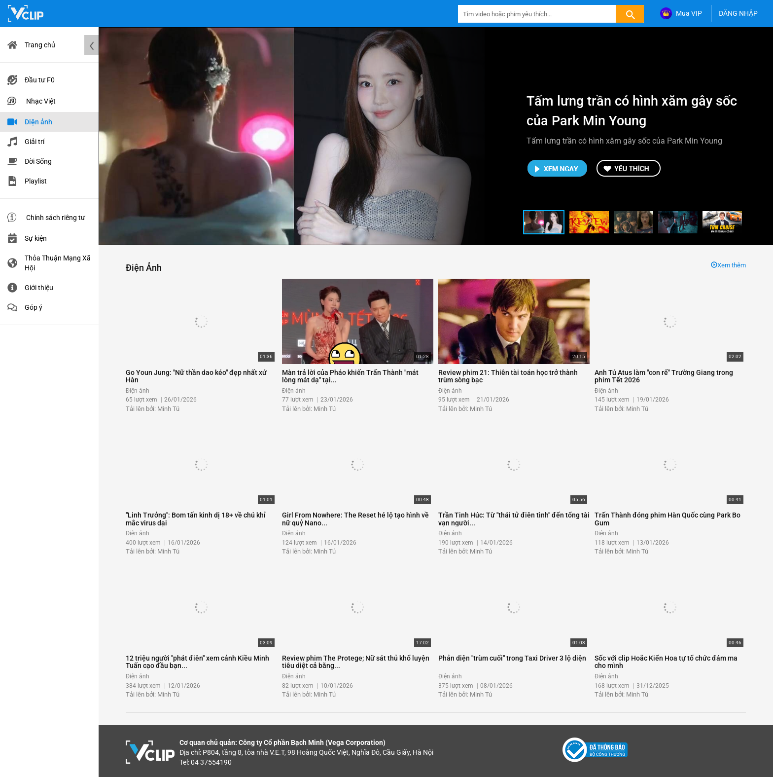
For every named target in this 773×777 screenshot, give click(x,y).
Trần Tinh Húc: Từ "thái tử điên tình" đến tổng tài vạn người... (514, 518)
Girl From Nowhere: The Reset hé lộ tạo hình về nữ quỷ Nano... (355, 518)
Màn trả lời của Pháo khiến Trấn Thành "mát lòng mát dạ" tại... (350, 376)
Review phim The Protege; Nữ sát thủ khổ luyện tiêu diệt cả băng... (355, 661)
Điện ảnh (144, 268)
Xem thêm (728, 265)
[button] (543, 222)
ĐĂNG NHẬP (738, 13)
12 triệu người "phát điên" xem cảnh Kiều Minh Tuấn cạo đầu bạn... (197, 661)
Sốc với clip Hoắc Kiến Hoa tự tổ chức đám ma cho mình (666, 661)
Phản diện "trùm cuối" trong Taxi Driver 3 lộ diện (512, 658)
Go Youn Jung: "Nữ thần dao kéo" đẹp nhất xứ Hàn (196, 376)
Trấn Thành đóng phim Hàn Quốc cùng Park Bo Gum (667, 518)
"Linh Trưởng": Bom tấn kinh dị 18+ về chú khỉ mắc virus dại (196, 518)
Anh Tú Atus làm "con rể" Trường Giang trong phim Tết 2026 (664, 376)
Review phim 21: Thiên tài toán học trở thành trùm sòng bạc (508, 376)
